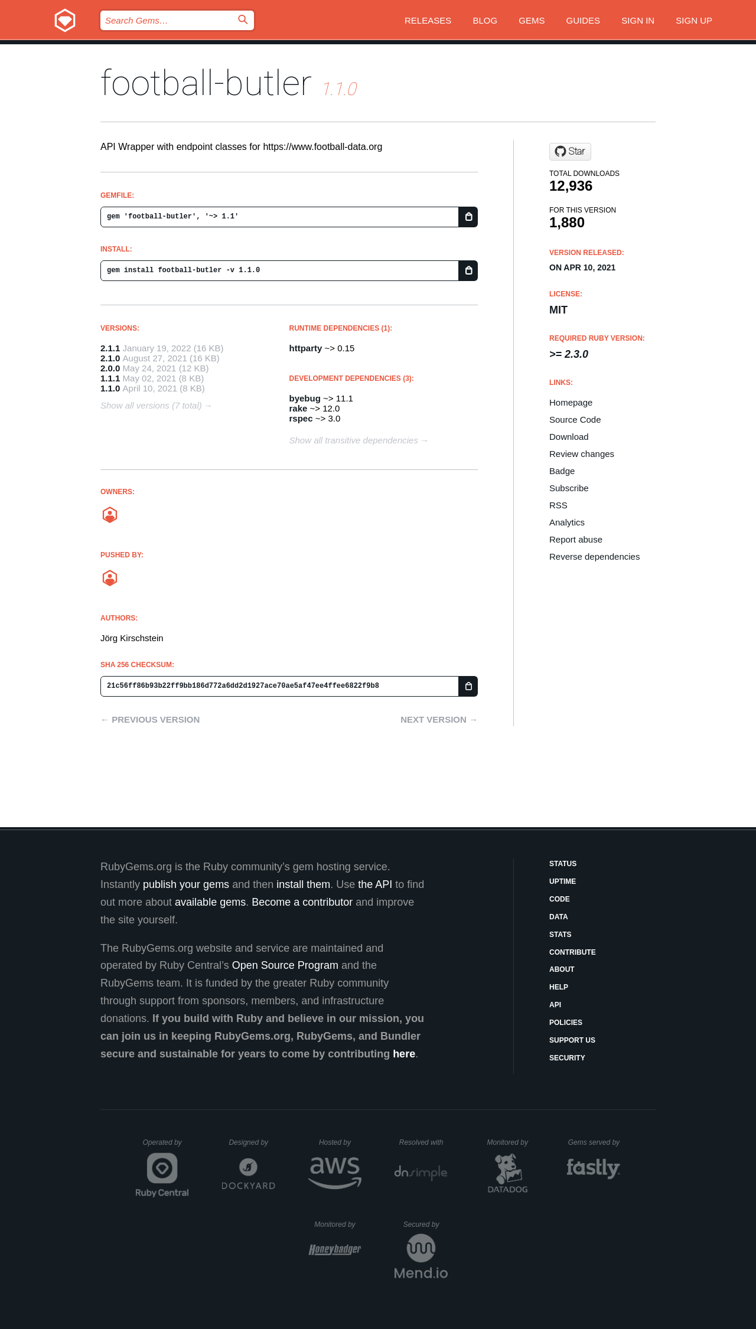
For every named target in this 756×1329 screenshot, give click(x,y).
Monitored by (511, 1142)
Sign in (637, 20)
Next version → (439, 719)
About (562, 969)
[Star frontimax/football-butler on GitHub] (570, 152)
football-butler (206, 83)
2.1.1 (110, 348)
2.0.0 (110, 368)
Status (562, 864)
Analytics (567, 522)
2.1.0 (110, 358)
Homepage (570, 402)
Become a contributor (302, 902)
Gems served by (594, 1142)
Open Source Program (285, 965)
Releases (428, 20)
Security (567, 1058)
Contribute (572, 952)
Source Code (575, 419)
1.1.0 (110, 388)
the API (375, 884)
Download (569, 437)
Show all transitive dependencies (353, 440)
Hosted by (340, 1142)
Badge (562, 471)
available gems (210, 902)
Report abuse (575, 539)
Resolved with (423, 1142)
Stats (560, 934)
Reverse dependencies (594, 556)
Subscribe (569, 488)
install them (303, 884)
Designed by (252, 1142)
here (404, 1054)
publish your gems (186, 884)
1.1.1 (110, 378)
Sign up (694, 20)
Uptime (562, 881)
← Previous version (150, 719)
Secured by (425, 1224)
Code (559, 899)
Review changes (581, 454)
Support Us (572, 1040)
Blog (484, 20)
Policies (565, 1022)
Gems (532, 20)
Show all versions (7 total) (151, 405)
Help (558, 987)
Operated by (166, 1146)
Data (558, 917)
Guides (583, 20)
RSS (558, 505)
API (555, 1005)
